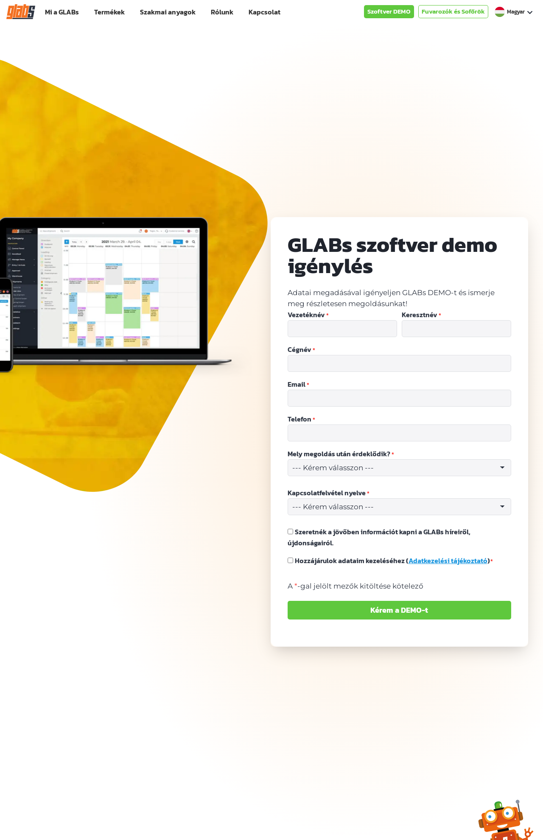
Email (298, 384)
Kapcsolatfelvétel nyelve (328, 493)
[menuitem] (513, 12)
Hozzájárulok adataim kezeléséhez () (394, 560)
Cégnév (301, 350)
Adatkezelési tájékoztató (448, 560)
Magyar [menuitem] (516, 12)
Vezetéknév (308, 315)
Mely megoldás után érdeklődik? (341, 454)
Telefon (301, 419)
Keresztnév (421, 315)
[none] (513, 12)
